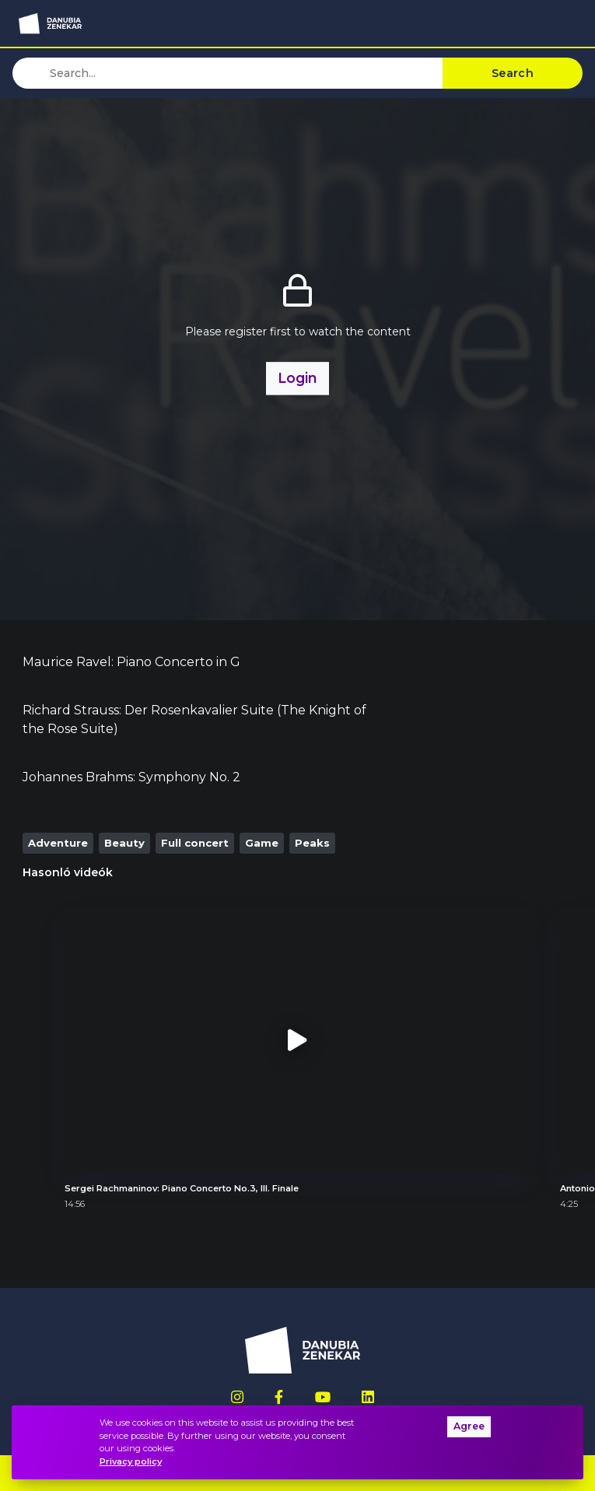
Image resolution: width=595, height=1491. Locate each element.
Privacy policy (131, 1461)
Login (297, 378)
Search (513, 73)
